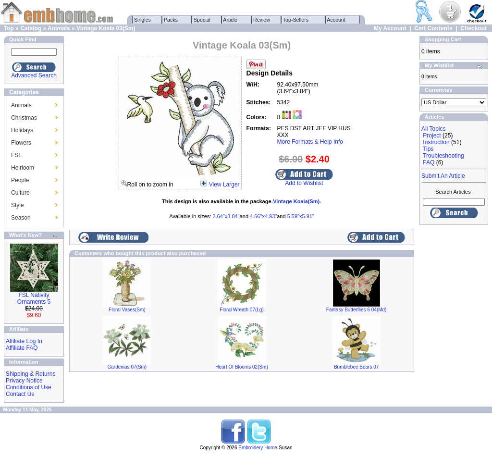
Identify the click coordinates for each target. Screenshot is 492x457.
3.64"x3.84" (226, 216)
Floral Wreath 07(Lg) (242, 309)
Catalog (30, 28)
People (20, 180)
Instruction (436, 142)
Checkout (473, 28)
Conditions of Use (28, 387)
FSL (16, 155)
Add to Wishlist (304, 183)
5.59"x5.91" (300, 216)
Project (432, 135)
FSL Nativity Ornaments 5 (33, 298)
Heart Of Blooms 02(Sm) (241, 367)
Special (202, 20)
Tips (428, 149)
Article (230, 20)
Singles (142, 20)
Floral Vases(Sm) (127, 309)
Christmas (24, 117)
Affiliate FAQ (21, 348)
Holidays (22, 130)
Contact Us (20, 394)
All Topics (433, 128)
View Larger (224, 184)
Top (9, 28)
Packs (170, 20)
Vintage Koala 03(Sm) (105, 28)
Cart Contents (433, 28)
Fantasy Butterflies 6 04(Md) (356, 309)
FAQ (428, 162)
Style (17, 205)
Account (336, 20)
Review (261, 20)
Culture (20, 192)
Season (21, 217)
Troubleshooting (443, 155)
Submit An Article (443, 176)
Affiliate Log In (24, 341)
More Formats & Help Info (310, 141)
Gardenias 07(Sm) (127, 367)
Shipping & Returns (30, 374)
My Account (390, 28)
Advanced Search (34, 75)
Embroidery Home (257, 447)
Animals (59, 28)
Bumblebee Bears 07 (356, 367)
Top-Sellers (296, 20)
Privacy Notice (24, 380)
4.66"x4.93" (263, 216)
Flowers (21, 142)
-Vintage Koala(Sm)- (296, 201)
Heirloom (22, 167)
